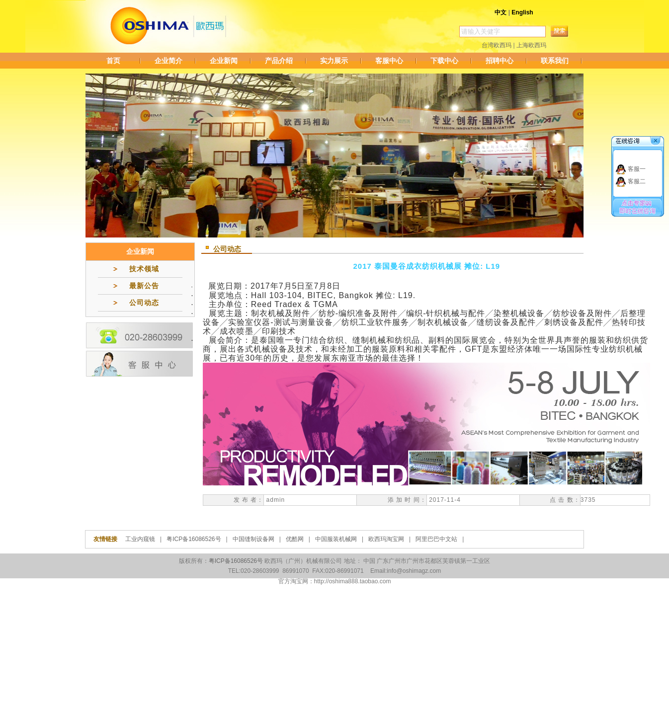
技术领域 (144, 269)
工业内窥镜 (140, 539)
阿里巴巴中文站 (436, 539)
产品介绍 (279, 61)
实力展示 (334, 61)
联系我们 (555, 61)
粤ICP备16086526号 (194, 539)
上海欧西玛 (531, 45)
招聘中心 (499, 61)
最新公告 (144, 286)
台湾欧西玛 (496, 45)
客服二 (637, 181)
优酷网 (295, 539)
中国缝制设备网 (253, 539)
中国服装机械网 (336, 539)
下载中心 (444, 61)
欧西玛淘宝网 (386, 539)
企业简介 (168, 61)
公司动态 (144, 303)
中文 (500, 12)
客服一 (637, 168)
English (522, 12)
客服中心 (389, 61)
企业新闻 (224, 61)
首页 (113, 61)
